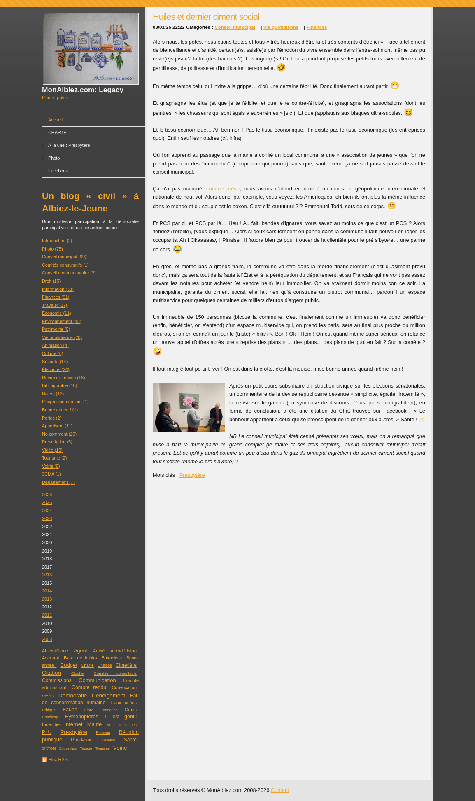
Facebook (58, 170)
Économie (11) (56, 313)
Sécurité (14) (55, 361)
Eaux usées (124, 702)
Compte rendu (89, 687)
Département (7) (58, 482)
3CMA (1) (51, 473)
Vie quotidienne (281, 27)
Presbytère (73, 732)
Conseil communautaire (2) (69, 272)
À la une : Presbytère (69, 145)
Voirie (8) (51, 466)
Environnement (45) (61, 321)
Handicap (50, 717)
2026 (47, 494)
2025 (47, 502)
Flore (88, 710)
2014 (47, 590)
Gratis (131, 709)
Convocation (124, 687)
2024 (47, 510)
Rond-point (82, 739)
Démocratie (72, 695)
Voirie (120, 748)
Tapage (86, 748)
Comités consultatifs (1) (65, 264)
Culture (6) (52, 353)
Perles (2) (51, 418)
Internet (73, 724)
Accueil (55, 119)
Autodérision (124, 650)
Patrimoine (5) (56, 329)
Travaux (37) (54, 305)
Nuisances (128, 725)
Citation (51, 673)
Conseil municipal (234, 27)
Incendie (51, 724)
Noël (110, 725)
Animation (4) (55, 345)
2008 (47, 639)
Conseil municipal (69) (64, 256)
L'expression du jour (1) (65, 401)
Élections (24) (56, 369)
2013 (47, 599)
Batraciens (112, 658)
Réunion (103, 733)
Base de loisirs (80, 657)
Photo (54, 158)
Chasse (105, 665)
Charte (87, 665)
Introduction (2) (57, 240)
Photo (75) (52, 248)
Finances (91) (56, 297)
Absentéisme (55, 650)
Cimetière (126, 665)
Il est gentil (121, 717)
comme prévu (223, 189)
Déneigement (108, 695)
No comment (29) (59, 434)
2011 (47, 615)
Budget (68, 665)
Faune (70, 710)
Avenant (50, 657)
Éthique (49, 710)
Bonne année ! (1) (60, 409)
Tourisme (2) (54, 457)
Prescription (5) (57, 441)
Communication (97, 680)
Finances (317, 27)
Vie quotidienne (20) (62, 337)
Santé (130, 740)
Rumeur (108, 740)
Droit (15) (51, 281)
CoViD (48, 696)
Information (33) (58, 289)
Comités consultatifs (115, 673)
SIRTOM (49, 748)
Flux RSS (58, 759)
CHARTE (57, 132)
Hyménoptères (81, 717)
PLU (46, 732)
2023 (47, 518)
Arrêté (99, 651)
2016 (47, 574)
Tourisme (102, 748)
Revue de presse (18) (63, 377)
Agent (80, 651)
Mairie (94, 724)
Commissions (57, 680)
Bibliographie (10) (59, 385)
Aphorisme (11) (57, 425)
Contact (280, 790)
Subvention (68, 748)
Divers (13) (53, 393)
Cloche (77, 673)
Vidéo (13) (52, 450)
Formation (109, 710)
